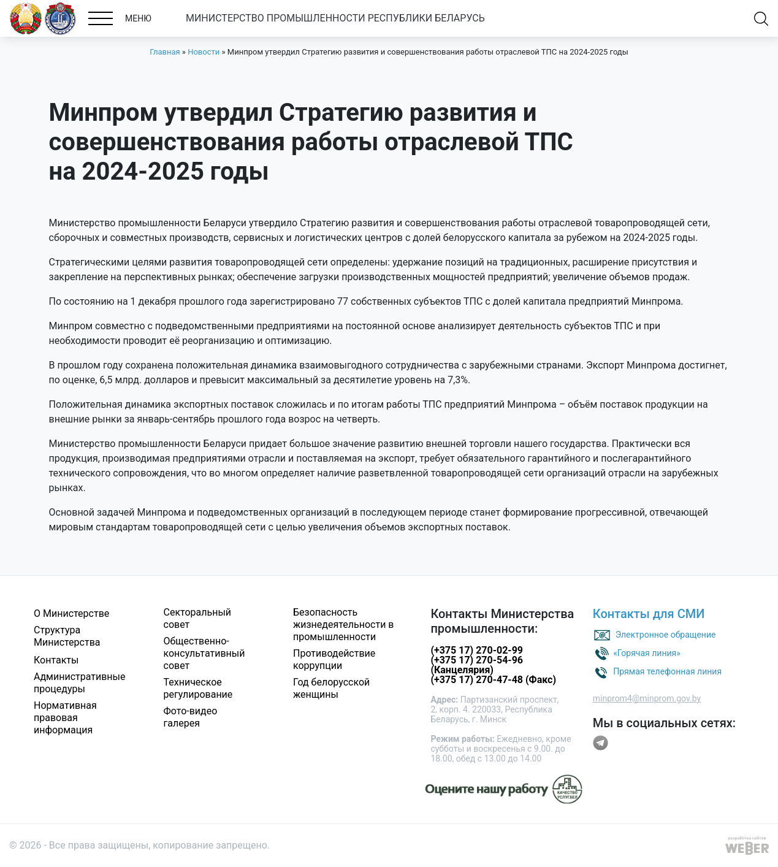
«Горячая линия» (647, 652)
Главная (165, 51)
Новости (203, 51)
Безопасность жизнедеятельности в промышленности (343, 624)
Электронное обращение (666, 634)
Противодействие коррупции (334, 659)
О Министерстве (71, 613)
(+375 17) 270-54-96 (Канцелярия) (476, 665)
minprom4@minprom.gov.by (647, 698)
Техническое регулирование (198, 688)
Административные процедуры (80, 683)
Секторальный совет (198, 618)
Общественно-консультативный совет (204, 653)
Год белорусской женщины (331, 688)
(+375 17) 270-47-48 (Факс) (493, 680)
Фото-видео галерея (191, 717)
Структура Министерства (67, 636)
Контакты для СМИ (649, 613)
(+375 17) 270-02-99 (476, 650)
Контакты (56, 660)
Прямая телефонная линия (667, 671)
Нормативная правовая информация (65, 718)
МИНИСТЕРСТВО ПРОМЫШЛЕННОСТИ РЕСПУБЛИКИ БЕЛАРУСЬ (335, 18)
